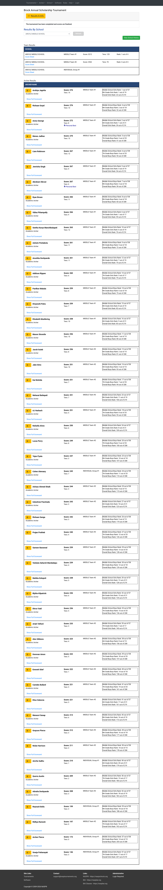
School (49, 3)
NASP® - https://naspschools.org (95, 876)
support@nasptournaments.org (65, 876)
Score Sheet (29, 57)
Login (77, 3)
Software (58, 3)
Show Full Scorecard (34, 99)
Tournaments (31, 3)
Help (70, 3)
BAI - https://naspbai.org (92, 880)
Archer (41, 3)
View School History (131, 38)
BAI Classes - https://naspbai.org (95, 884)
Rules (65, 3)
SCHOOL (28, 49)
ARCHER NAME (31, 85)
